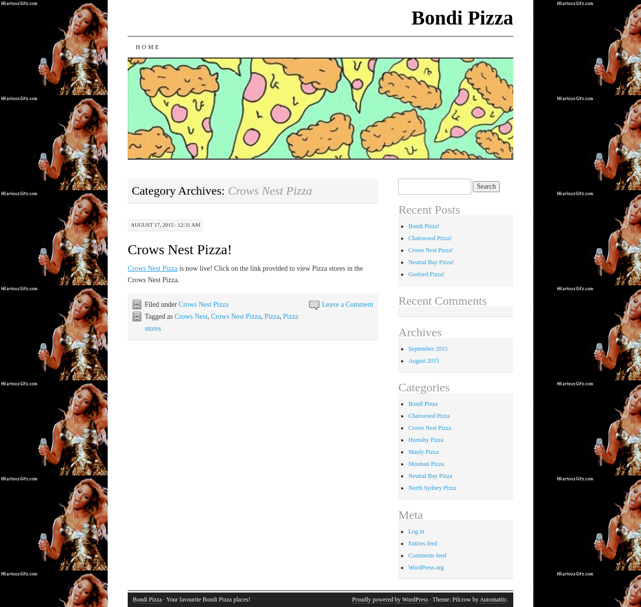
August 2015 (423, 360)
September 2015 (427, 348)
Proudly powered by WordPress (390, 599)
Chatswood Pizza (429, 415)
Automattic (493, 599)
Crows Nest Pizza (153, 268)
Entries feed (422, 543)
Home (148, 47)
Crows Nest (191, 316)
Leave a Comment (348, 304)
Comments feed (427, 555)
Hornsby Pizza (425, 439)
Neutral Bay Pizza (430, 475)
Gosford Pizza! (426, 274)
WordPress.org (425, 567)
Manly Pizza (423, 451)
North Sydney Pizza (432, 487)
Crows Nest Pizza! (180, 249)
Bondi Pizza (462, 18)
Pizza (271, 316)
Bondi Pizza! (423, 226)
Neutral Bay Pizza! (431, 262)
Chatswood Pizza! (430, 238)
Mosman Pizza (426, 463)
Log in (416, 531)
